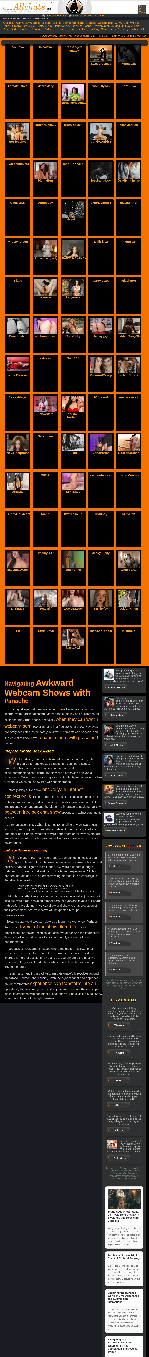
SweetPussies (101, 63)
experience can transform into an (63, 983)
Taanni (45, 514)
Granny (16, 25)
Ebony (128, 22)
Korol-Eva (128, 86)
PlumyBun (45, 180)
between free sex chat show (32, 812)
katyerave (73, 297)
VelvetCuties (129, 358)
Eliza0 (17, 280)
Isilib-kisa (101, 241)
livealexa (45, 47)
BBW (27, 22)
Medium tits (122, 25)
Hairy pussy (45, 25)
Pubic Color (103, 36)
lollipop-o (128, 630)
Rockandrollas (128, 436)
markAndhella (73, 163)
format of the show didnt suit (50, 926)
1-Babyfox (101, 591)
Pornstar (24, 29)
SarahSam (45, 436)
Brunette (91, 22)
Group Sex (29, 25)
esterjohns (73, 553)
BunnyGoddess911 (20, 514)
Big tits (57, 22)
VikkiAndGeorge (101, 358)
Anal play (8, 22)
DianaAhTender (101, 630)
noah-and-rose (45, 336)
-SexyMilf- (45, 591)
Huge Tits (76, 25)
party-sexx (101, 280)
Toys (127, 29)
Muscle (134, 25)
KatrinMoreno (129, 475)
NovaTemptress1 (19, 436)
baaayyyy (101, 336)
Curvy (118, 22)
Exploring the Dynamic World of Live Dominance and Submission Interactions (123, 1297)
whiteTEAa (128, 553)
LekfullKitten (128, 591)
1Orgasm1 (100, 397)
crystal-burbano (73, 399)
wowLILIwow (73, 591)
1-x (17, 630)
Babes (36, 22)
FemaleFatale (17, 86)
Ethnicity (63, 36)
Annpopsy (45, 202)
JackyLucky (101, 553)
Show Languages (49, 36)
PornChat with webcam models (88, 15)
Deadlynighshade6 (131, 180)
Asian (19, 22)
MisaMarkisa (129, 124)
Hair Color (91, 36)
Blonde (67, 22)
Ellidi (73, 436)
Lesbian (98, 25)
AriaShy (17, 475)
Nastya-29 (73, 630)
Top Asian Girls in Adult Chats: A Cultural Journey (124, 1257)
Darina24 (17, 591)
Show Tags (140, 36)
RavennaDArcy (18, 553)
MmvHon (128, 514)
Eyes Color (79, 36)
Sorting (130, 36)
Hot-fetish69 (17, 141)
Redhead (49, 29)
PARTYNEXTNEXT (75, 258)
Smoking (94, 29)
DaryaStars (45, 397)
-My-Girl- (73, 219)
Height (114, 36)
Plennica (128, 241)
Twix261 (73, 358)
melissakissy (128, 397)
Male (141, 6)
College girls (105, 22)
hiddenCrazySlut (130, 336)
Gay (141, 9)
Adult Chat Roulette (56, 15)
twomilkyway (101, 86)
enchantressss (101, 475)
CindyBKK (17, 202)
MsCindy (101, 514)
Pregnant (36, 29)
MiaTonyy (73, 475)
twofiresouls (73, 514)
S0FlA (45, 475)
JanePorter (101, 436)
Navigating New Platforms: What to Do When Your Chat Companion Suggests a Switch (122, 1345)
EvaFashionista (18, 163)
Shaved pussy (65, 29)
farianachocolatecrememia (81, 102)
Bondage (78, 22)
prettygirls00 (73, 124)
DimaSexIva (17, 336)
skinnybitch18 (101, 202)
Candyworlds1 (101, 141)
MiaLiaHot (128, 280)
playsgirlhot (128, 202)
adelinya (18, 47)
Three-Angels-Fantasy (73, 48)
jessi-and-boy (101, 180)
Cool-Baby (73, 336)
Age (71, 36)
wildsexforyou (17, 241)
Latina (87, 25)
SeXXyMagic (18, 397)
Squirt (104, 29)
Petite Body (10, 29)
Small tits (81, 29)
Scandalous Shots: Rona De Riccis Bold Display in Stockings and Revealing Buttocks (124, 1205)
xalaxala (45, 358)
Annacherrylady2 (46, 258)
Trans (142, 12)
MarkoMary (45, 86)
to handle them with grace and (67, 737)
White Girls (138, 29)
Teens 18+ (116, 29)
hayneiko (45, 297)
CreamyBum (45, 553)
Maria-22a (129, 63)
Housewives (61, 25)
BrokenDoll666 (45, 124)
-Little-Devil (45, 630)
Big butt (46, 22)
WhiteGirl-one (18, 375)
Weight (121, 36)
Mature (108, 25)
